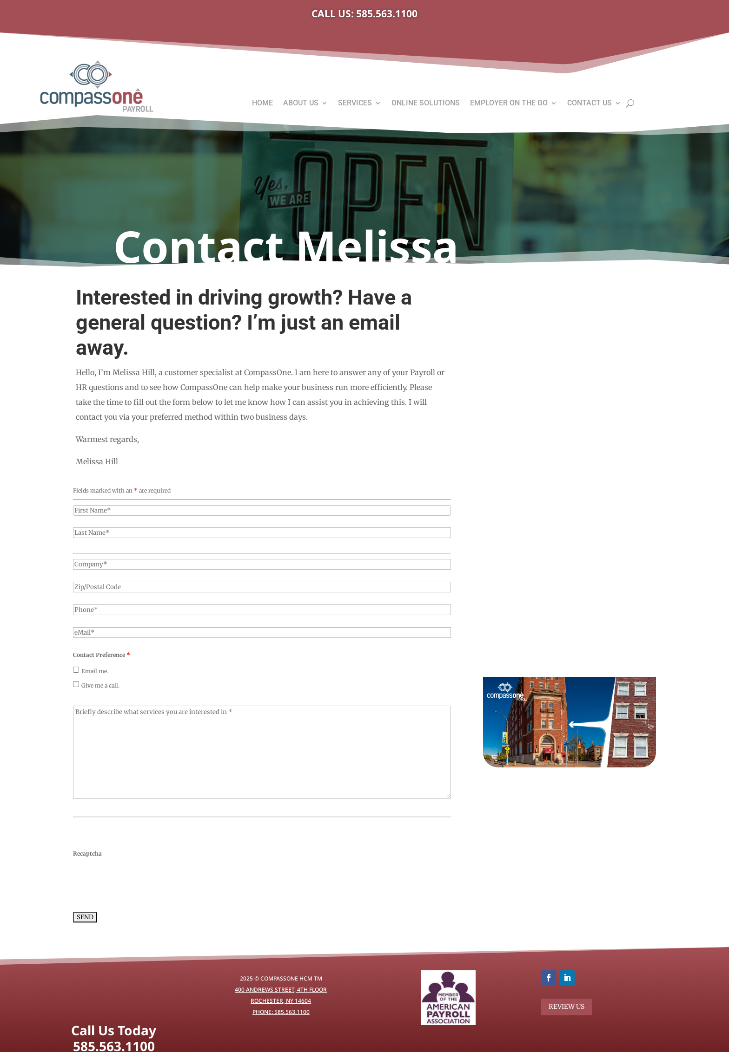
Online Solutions (425, 103)
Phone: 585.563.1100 (281, 1012)
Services (355, 103)
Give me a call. (100, 685)
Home (262, 103)
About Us (300, 103)
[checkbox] (76, 670)
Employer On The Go (509, 103)
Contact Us (589, 103)
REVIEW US (566, 1006)
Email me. (94, 671)
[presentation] (143, 882)
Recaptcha (87, 853)
